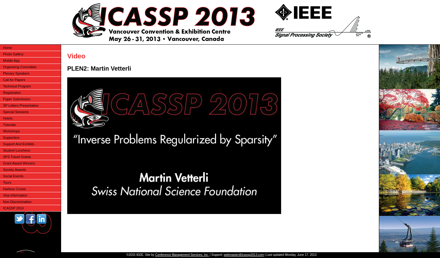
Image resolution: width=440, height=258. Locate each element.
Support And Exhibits (18, 144)
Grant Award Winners (19, 163)
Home (7, 48)
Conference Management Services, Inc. (182, 254)
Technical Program (17, 86)
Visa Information (15, 195)
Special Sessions (16, 112)
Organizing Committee (19, 67)
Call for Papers (14, 80)
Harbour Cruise (14, 189)
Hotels (8, 118)
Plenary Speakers (16, 73)
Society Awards (14, 169)
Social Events (13, 176)
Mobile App (11, 60)
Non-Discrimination (17, 202)
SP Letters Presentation (20, 105)
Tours (7, 182)
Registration (12, 92)
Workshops (11, 131)
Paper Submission (16, 99)
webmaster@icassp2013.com (244, 254)
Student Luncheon (16, 150)
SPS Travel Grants (17, 157)
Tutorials (9, 125)
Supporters (11, 137)
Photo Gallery (13, 54)
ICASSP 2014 (13, 208)
